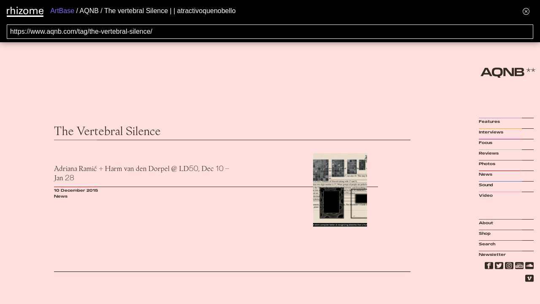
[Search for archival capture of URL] (270, 31)
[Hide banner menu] (526, 11)
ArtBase (62, 10)
